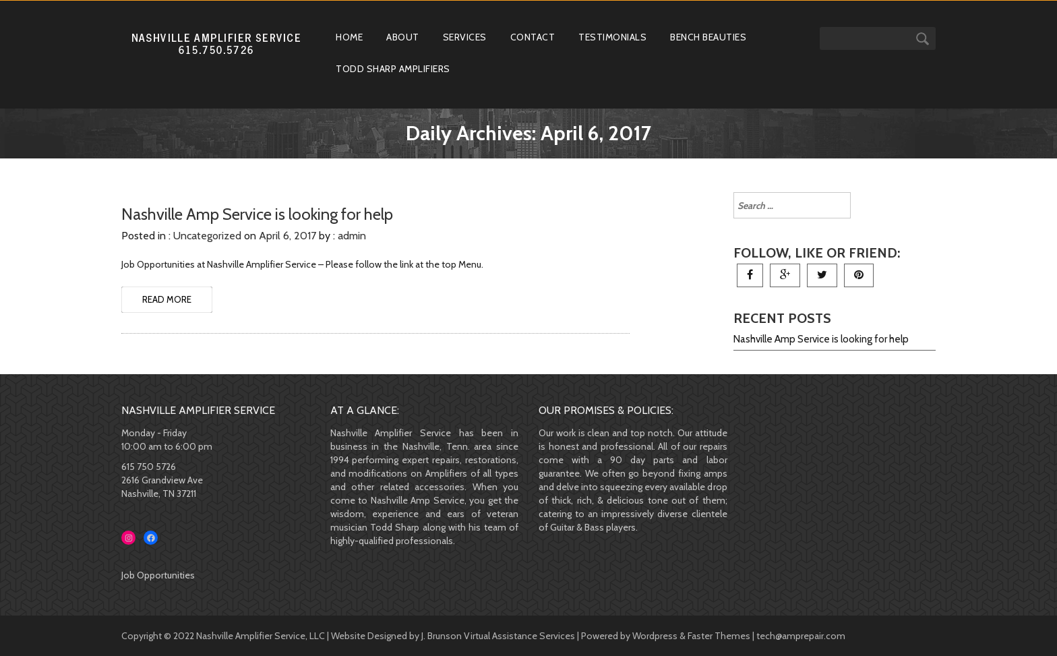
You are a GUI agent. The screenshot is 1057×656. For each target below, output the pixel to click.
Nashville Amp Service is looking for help (821, 339)
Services (465, 37)
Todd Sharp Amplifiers (393, 69)
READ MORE (166, 299)
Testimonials (612, 37)
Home (349, 37)
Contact (532, 37)
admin (352, 235)
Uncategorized (207, 235)
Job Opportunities (158, 575)
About (402, 37)
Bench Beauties (708, 37)
